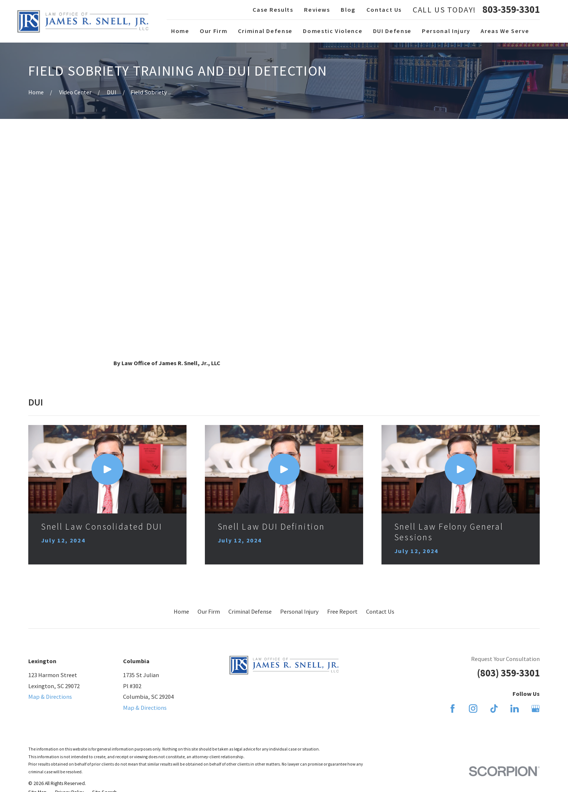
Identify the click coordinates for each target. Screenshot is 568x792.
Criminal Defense (250, 611)
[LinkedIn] (514, 708)
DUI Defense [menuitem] (392, 30)
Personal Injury (299, 611)
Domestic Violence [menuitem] (332, 30)
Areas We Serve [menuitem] (505, 30)
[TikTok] (494, 708)
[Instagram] (473, 708)
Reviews (317, 9)
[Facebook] (452, 708)
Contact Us (384, 9)
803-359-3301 (511, 9)
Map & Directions (50, 696)
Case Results (273, 9)
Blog (348, 9)
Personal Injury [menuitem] (446, 30)
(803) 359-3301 (508, 673)
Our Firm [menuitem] (213, 30)
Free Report (342, 611)
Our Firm (209, 611)
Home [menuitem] (180, 30)
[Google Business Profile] (535, 708)
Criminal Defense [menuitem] (265, 30)
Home (181, 611)
